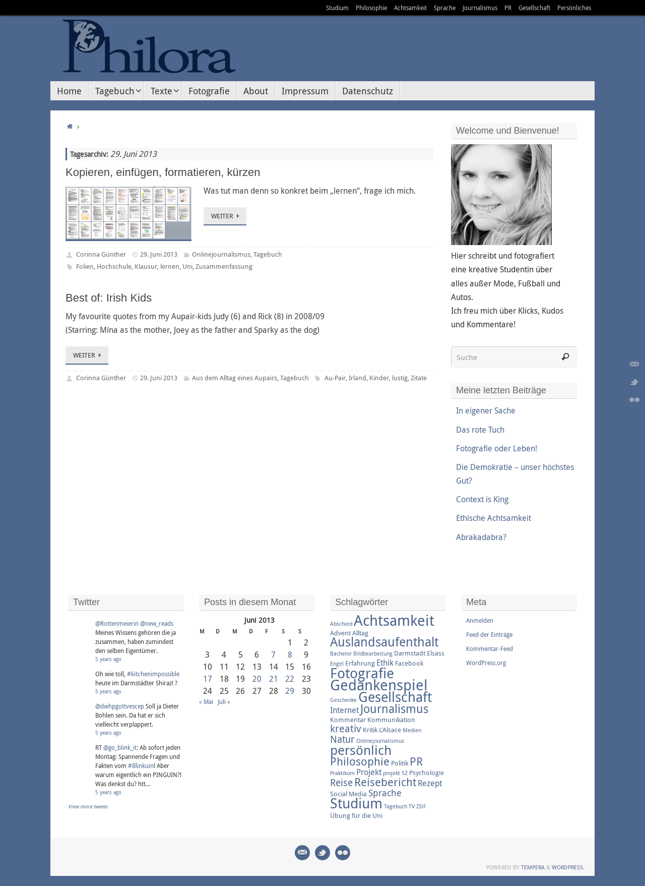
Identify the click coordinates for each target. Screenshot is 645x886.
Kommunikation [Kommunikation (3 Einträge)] (391, 719)
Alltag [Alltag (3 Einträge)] (360, 632)
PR (507, 8)
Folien (85, 266)
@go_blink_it (120, 747)
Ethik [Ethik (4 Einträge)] (385, 662)
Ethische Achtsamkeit (493, 517)
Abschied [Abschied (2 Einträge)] (341, 623)
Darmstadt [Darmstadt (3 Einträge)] (409, 653)
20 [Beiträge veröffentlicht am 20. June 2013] (257, 678)
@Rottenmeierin (117, 623)
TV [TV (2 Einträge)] (412, 806)
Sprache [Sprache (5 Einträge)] (385, 793)
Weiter (226, 215)
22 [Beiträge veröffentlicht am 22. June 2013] (289, 678)
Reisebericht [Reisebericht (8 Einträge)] (385, 782)
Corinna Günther (101, 254)
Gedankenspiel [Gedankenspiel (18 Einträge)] (379, 685)
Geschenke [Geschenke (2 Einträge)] (343, 699)
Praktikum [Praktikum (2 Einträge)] (342, 773)
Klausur (146, 266)
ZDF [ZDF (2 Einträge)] (421, 806)
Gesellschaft (534, 8)
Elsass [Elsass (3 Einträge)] (435, 653)
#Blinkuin (141, 765)
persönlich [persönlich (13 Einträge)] (361, 750)
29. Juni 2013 (158, 254)
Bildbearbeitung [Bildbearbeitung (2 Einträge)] (373, 653)
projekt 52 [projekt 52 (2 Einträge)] (395, 773)
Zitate (419, 377)
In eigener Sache (485, 410)
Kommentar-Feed (489, 648)
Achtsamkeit (410, 8)
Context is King (482, 499)
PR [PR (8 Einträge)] (416, 761)
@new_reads (156, 623)
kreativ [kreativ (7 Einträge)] (345, 728)
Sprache (445, 8)
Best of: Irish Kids (109, 297)
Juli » (224, 701)
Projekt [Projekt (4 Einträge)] (368, 772)
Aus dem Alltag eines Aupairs (234, 377)
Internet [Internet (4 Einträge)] (344, 710)
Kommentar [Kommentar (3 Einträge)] (348, 719)
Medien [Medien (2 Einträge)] (412, 730)
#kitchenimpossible (153, 674)
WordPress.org (486, 663)
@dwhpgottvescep (119, 706)
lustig (400, 377)
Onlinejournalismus (221, 254)
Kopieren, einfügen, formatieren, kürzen (163, 172)
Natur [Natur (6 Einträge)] (342, 739)
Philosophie (371, 8)
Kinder (379, 377)
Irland (357, 377)
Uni (187, 266)
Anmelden (479, 620)
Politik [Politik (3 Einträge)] (399, 762)
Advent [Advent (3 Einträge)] (340, 632)
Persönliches (574, 8)
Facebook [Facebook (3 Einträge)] (409, 663)
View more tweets (88, 806)
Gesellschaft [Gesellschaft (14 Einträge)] (395, 697)
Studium (337, 8)
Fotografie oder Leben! (496, 448)
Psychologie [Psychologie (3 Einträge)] (426, 772)
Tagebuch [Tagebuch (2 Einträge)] (395, 806)
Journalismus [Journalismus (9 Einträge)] (394, 709)
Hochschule (114, 266)
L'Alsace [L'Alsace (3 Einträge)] (390, 729)
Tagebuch (267, 254)
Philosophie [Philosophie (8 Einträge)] (360, 761)
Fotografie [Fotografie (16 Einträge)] (362, 672)
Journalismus (480, 8)
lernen (169, 266)
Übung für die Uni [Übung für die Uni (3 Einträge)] (356, 815)
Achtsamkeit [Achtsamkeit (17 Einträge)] (394, 620)
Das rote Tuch (480, 429)
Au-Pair (335, 377)
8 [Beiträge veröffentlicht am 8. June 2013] (290, 654)
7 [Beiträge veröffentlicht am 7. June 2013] (273, 654)
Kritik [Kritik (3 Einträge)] (370, 729)
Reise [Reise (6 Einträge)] (341, 782)
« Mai (206, 701)
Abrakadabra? (481, 537)
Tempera (533, 867)
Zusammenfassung (224, 266)
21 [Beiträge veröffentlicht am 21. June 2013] (273, 678)
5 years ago (108, 659)
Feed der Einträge (489, 634)
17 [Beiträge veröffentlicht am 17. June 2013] (207, 678)
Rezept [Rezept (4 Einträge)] (430, 783)
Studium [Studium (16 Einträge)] (356, 802)
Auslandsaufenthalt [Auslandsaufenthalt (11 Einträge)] (384, 641)
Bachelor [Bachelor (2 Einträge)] (341, 653)
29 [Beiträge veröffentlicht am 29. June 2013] (289, 690)
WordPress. (568, 867)
